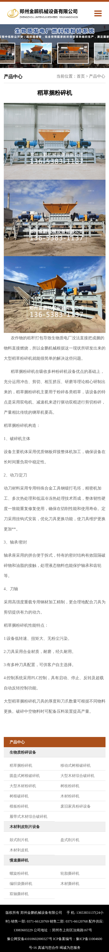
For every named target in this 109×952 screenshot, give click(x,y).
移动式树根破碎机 (75, 765)
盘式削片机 (69, 840)
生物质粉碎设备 (23, 752)
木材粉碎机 (69, 796)
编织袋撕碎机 (21, 883)
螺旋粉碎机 (19, 873)
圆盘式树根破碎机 (25, 775)
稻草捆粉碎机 (21, 765)
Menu (100, 13)
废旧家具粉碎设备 (75, 806)
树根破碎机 (19, 796)
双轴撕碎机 (19, 894)
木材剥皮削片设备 (25, 827)
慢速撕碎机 (19, 860)
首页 (81, 76)
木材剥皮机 (19, 850)
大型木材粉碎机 (23, 786)
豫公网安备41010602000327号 (29, 939)
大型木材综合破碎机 (77, 775)
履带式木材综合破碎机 (28, 816)
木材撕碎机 (69, 883)
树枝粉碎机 (69, 786)
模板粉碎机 (19, 806)
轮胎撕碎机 (69, 873)
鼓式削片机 (19, 840)
